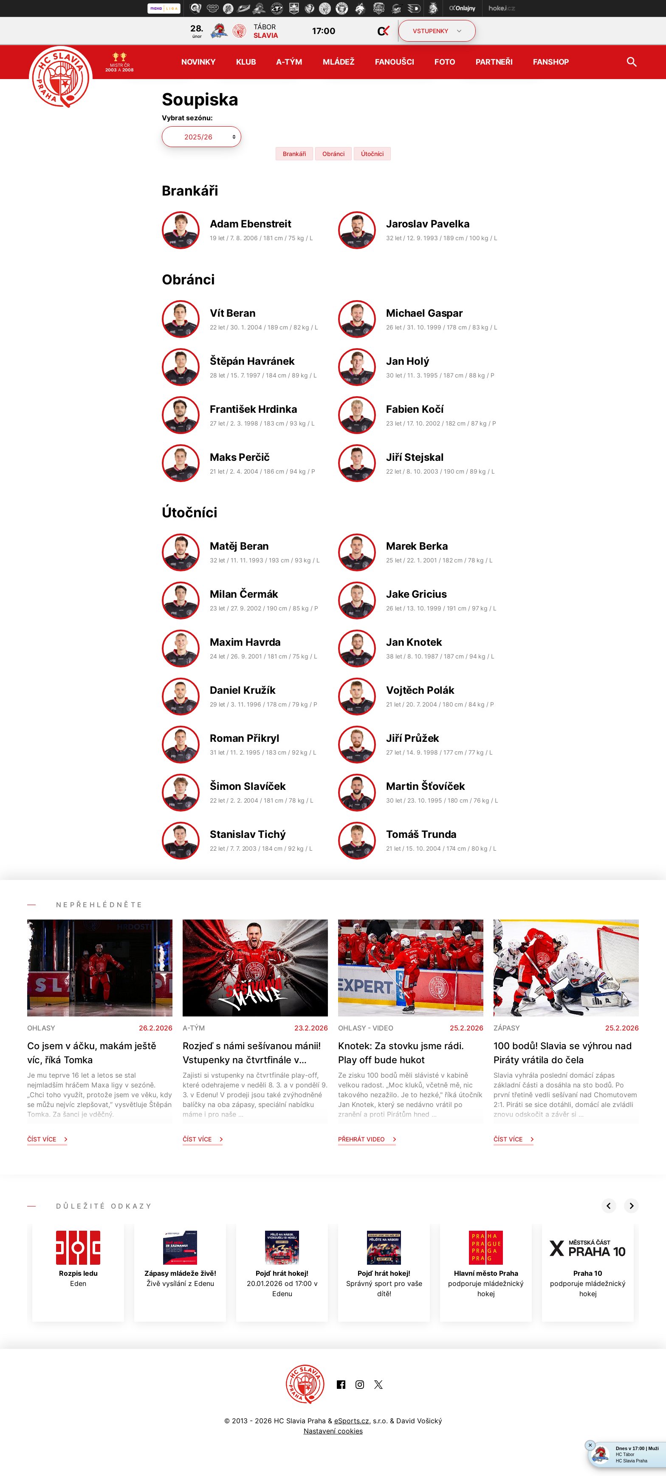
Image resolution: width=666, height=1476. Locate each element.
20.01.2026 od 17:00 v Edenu (282, 1263)
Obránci (333, 152)
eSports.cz (351, 1420)
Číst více (47, 1138)
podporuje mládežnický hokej (486, 1263)
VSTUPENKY (437, 30)
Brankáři (294, 152)
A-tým (289, 61)
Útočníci (372, 152)
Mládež (339, 61)
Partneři (494, 61)
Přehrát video (367, 1138)
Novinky (198, 61)
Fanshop (551, 61)
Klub (246, 61)
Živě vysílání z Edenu (180, 1258)
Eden (78, 1258)
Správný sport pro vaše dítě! (384, 1263)
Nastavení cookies (333, 1430)
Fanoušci (394, 61)
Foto (445, 61)
